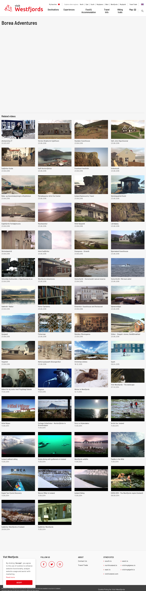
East (87, 4)
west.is (125, 561)
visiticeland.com (111, 574)
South (92, 4)
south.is (108, 561)
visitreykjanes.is (128, 565)
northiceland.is (111, 565)
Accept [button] (19, 582)
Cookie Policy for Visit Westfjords (111, 589)
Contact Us (82, 561)
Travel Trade (83, 565)
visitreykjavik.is (128, 569)
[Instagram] (60, 564)
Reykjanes (100, 4)
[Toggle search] (142, 11)
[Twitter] (52, 564)
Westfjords (114, 4)
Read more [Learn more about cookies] (10, 577)
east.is (107, 569)
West (106, 4)
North (81, 4)
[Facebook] (44, 564)
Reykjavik (123, 4)
